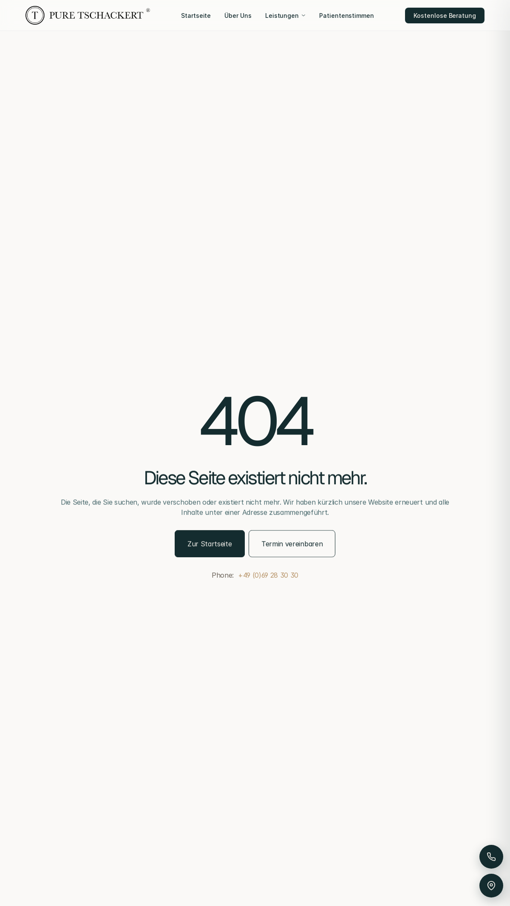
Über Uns (237, 15)
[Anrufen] (491, 857)
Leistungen (285, 15)
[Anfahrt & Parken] (491, 886)
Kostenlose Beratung (445, 15)
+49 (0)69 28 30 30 (268, 575)
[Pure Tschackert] (88, 15)
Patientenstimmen (346, 15)
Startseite (196, 15)
